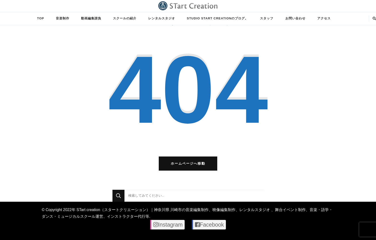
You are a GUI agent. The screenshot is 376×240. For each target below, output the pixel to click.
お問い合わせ (295, 18)
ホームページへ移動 (188, 163)
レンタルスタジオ (161, 18)
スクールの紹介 (124, 18)
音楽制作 (62, 18)
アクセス (324, 18)
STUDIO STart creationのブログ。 (217, 18)
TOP (40, 18)
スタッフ (266, 18)
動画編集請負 (91, 18)
